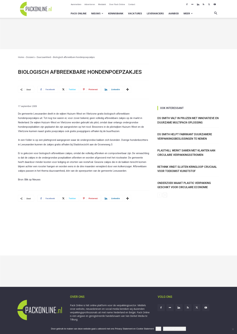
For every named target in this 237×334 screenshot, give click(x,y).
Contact (131, 4)
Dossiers (30, 57)
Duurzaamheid (44, 57)
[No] (232, 329)
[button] (216, 13)
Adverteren (90, 4)
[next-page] (165, 195)
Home (21, 57)
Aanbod (174, 13)
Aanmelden (76, 4)
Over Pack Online (117, 4)
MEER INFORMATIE (174, 328)
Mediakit (102, 4)
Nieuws (97, 13)
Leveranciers (155, 13)
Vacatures (135, 13)
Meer (188, 13)
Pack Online (79, 13)
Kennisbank (115, 13)
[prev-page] (159, 195)
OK (158, 328)
